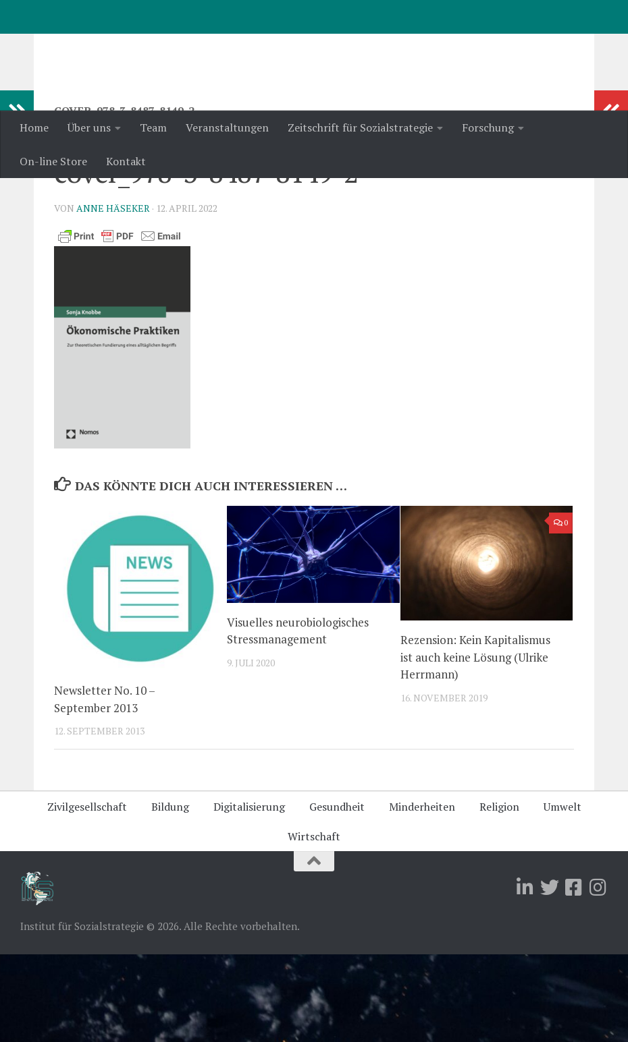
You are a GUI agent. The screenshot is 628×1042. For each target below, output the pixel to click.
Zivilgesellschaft (87, 894)
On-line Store (53, 161)
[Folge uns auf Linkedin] (525, 975)
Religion (499, 894)
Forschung (488, 127)
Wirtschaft (314, 924)
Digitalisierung (249, 894)
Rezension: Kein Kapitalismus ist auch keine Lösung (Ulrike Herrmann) (475, 745)
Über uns (89, 127)
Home (34, 127)
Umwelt (562, 894)
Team (153, 127)
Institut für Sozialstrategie (196, 46)
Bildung (170, 894)
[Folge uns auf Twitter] (549, 975)
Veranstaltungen (227, 127)
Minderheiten (422, 894)
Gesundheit (337, 894)
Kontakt (126, 161)
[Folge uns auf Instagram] (598, 975)
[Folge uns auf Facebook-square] (574, 975)
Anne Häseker (113, 295)
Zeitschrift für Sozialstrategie (360, 127)
